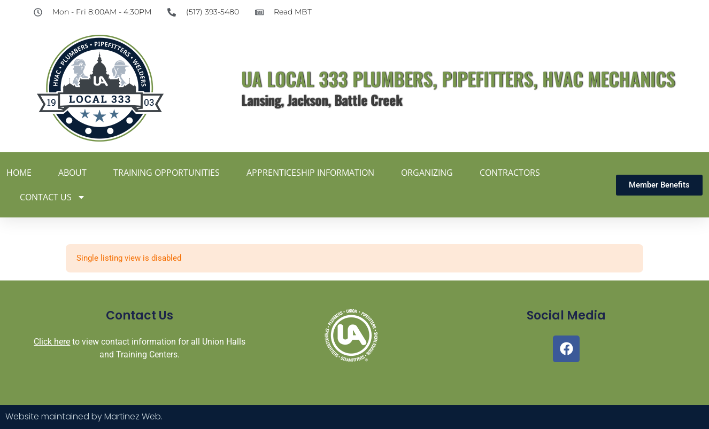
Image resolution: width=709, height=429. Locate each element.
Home (19, 172)
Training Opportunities (166, 172)
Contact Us (53, 197)
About (72, 172)
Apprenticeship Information (310, 172)
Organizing (427, 172)
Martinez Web (132, 416)
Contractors (510, 172)
